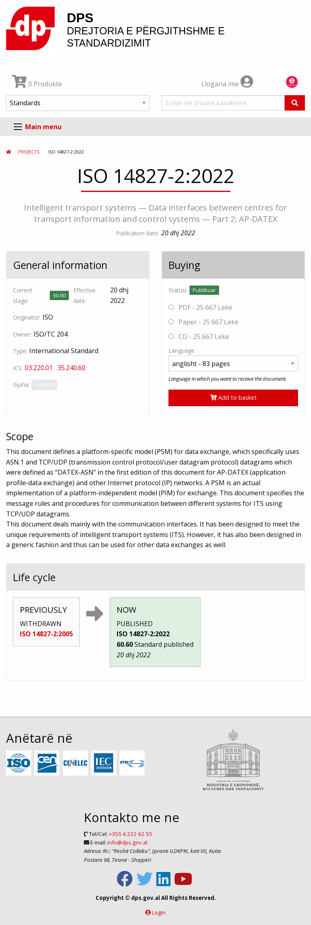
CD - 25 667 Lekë (198, 336)
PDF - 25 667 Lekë (200, 307)
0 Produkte (37, 83)
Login (159, 912)
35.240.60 (71, 367)
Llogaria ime (227, 83)
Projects (28, 152)
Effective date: (84, 295)
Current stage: (22, 295)
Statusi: (177, 290)
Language (181, 350)
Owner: (22, 334)
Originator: (26, 317)
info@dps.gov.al (127, 842)
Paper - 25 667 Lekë (203, 322)
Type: (20, 351)
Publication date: (137, 233)
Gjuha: (21, 384)
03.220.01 (39, 367)
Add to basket (233, 397)
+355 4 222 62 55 (130, 834)
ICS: (18, 368)
